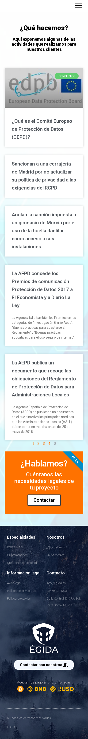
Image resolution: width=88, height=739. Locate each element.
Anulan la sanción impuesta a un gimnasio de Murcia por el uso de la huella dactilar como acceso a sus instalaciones (44, 230)
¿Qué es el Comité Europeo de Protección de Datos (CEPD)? (42, 129)
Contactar (44, 500)
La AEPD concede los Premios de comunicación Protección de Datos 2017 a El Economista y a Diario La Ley (42, 289)
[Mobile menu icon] (78, 5)
